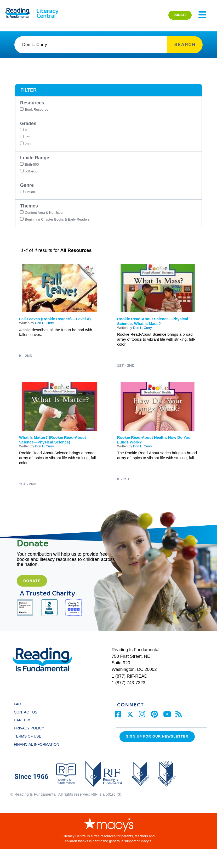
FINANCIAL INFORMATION (36, 744)
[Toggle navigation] (202, 15)
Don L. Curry (44, 323)
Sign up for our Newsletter (157, 736)
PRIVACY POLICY (29, 728)
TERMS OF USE (30, 736)
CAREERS (23, 720)
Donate (32, 581)
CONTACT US (27, 712)
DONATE (180, 15)
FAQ (17, 704)
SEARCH (185, 44)
